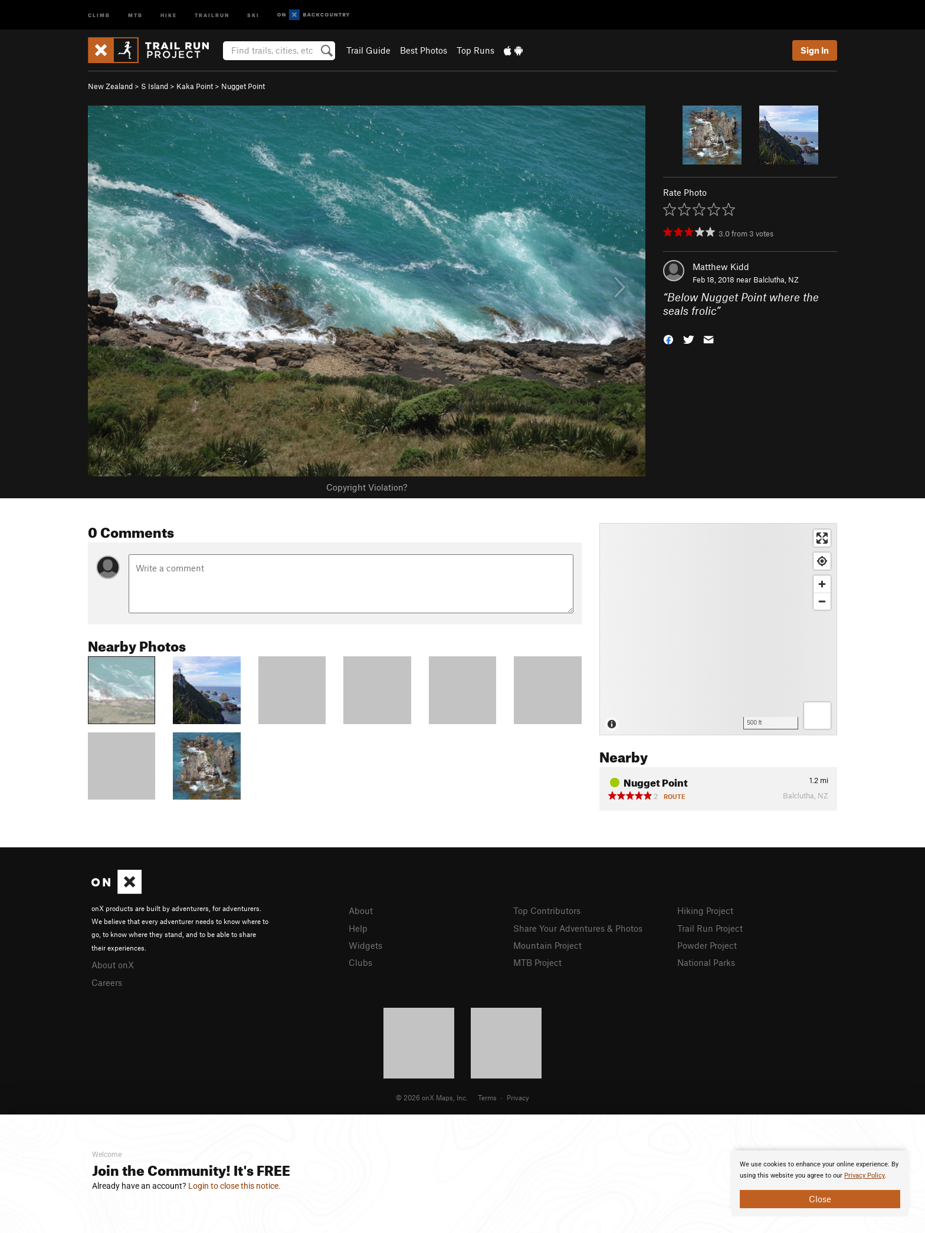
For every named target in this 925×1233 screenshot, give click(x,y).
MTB (135, 14)
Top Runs (475, 50)
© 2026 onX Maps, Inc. (432, 1097)
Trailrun (212, 14)
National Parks (706, 962)
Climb (99, 14)
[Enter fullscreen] (822, 538)
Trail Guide (368, 50)
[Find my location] (822, 561)
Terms (487, 1097)
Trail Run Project (710, 928)
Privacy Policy (864, 1175)
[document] (820, 1183)
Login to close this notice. (234, 1186)
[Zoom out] (822, 601)
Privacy (518, 1097)
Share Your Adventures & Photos (577, 928)
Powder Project (707, 945)
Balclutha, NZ (776, 279)
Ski (253, 14)
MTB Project (537, 962)
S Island (154, 86)
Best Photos (423, 50)
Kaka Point (194, 86)
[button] (668, 338)
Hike (168, 14)
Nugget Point (243, 86)
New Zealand (110, 86)
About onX (112, 964)
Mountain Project (547, 945)
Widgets (365, 945)
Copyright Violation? (366, 487)
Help (358, 928)
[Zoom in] (822, 584)
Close (820, 1198)
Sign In (815, 50)
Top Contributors (546, 910)
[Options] (817, 715)
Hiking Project (705, 910)
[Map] (718, 629)
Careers (106, 982)
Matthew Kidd (721, 266)
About (361, 910)
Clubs (360, 962)
